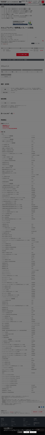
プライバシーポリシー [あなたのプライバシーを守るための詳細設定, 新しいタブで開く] (28, 430)
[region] (22, 431)
